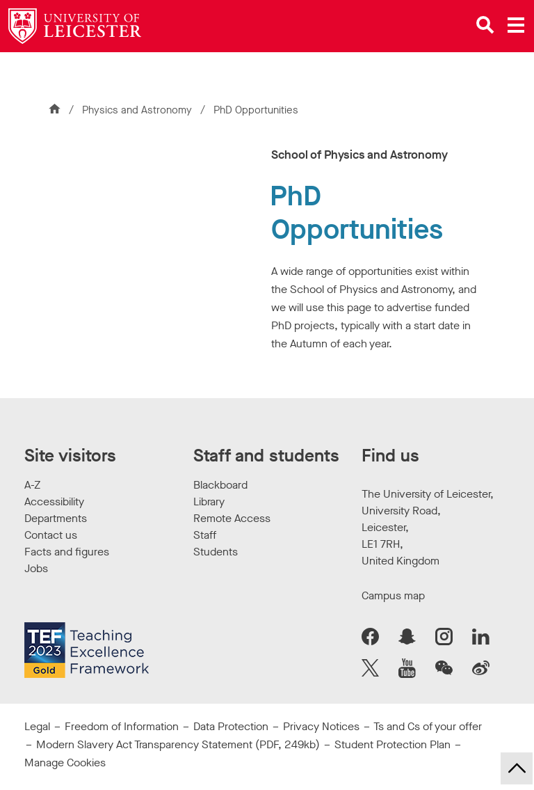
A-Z (32, 484)
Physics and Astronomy (138, 110)
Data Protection (230, 726)
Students (215, 551)
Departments (55, 518)
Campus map (393, 595)
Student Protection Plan (392, 744)
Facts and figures (66, 551)
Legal (37, 726)
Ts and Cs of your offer (427, 726)
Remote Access (231, 518)
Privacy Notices (321, 726)
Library (209, 501)
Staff (204, 535)
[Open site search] (485, 25)
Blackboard (220, 484)
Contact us (50, 535)
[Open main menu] (516, 25)
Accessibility (54, 501)
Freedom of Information (122, 726)
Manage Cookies (65, 762)
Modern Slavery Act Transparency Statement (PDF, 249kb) (178, 744)
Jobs (36, 568)
